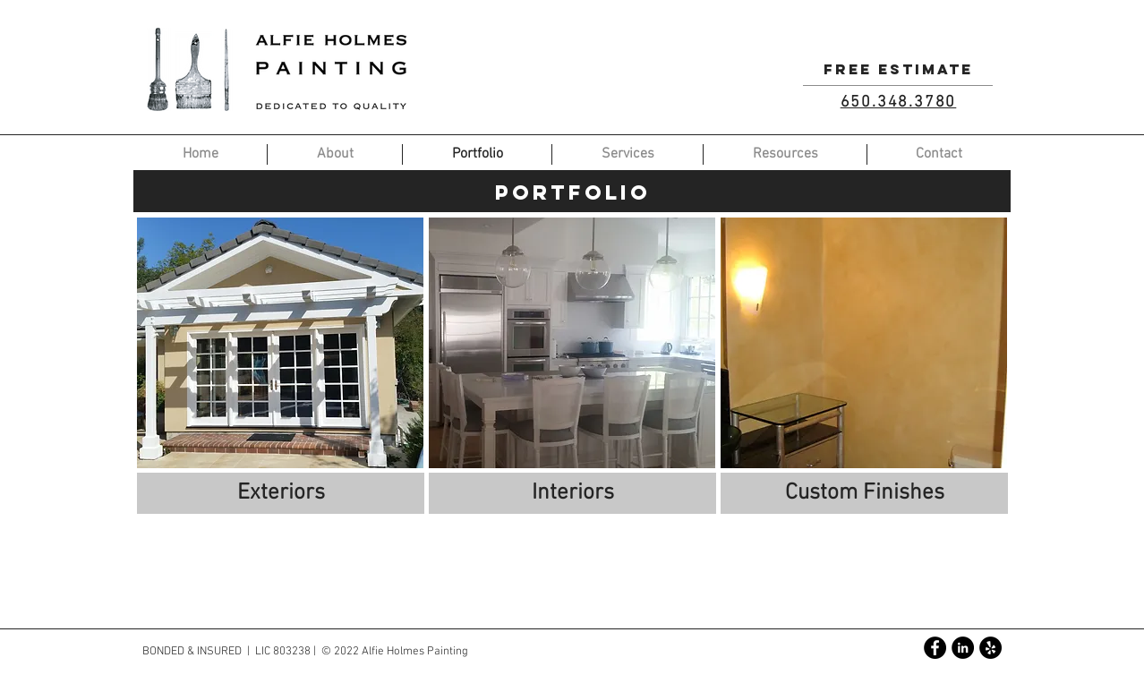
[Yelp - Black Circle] (990, 647)
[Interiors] (572, 493)
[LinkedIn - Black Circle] (963, 647)
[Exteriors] (280, 493)
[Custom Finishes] (864, 493)
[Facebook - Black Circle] (935, 647)
